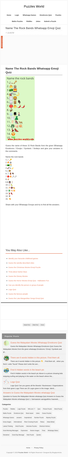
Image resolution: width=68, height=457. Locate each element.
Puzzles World (34, 6)
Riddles (29, 21)
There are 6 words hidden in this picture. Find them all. (35, 358)
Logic (17, 15)
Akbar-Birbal (50, 422)
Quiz (39, 409)
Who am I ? (31, 409)
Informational (18, 422)
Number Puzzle (39, 417)
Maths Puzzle (7, 413)
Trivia (43, 430)
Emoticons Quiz (46, 15)
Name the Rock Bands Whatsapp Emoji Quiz (33, 28)
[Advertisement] (23, 51)
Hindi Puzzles (19, 426)
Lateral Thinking (8, 426)
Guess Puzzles (46, 413)
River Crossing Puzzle (31, 422)
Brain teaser (29, 413)
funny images (7, 422)
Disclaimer (6, 435)
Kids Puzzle (30, 435)
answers (19, 417)
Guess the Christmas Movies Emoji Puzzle (24, 267)
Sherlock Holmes (44, 426)
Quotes (39, 435)
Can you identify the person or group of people (26, 285)
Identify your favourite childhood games (23, 258)
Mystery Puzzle (50, 417)
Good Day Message (18, 435)
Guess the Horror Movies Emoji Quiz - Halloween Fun (28, 281)
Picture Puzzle (47, 409)
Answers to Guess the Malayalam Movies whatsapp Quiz (29, 393)
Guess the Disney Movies (18, 276)
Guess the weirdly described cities (21, 263)
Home (9, 15)
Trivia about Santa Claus (17, 272)
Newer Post (27, 325)
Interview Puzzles (31, 426)
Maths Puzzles (17, 21)
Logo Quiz (12, 289)
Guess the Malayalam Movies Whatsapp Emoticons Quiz (36, 343)
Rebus (42, 422)
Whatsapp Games (29, 15)
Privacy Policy (38, 448)
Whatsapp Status (53, 430)
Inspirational (28, 417)
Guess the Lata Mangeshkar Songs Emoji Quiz (26, 298)
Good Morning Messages (10, 430)
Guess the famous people (18, 294)
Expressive (24, 430)
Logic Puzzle (21, 409)
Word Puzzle (58, 409)
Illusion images (34, 430)
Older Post (35, 325)
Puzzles (58, 15)
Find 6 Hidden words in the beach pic (27, 370)
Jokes (38, 21)
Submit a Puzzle (50, 21)
